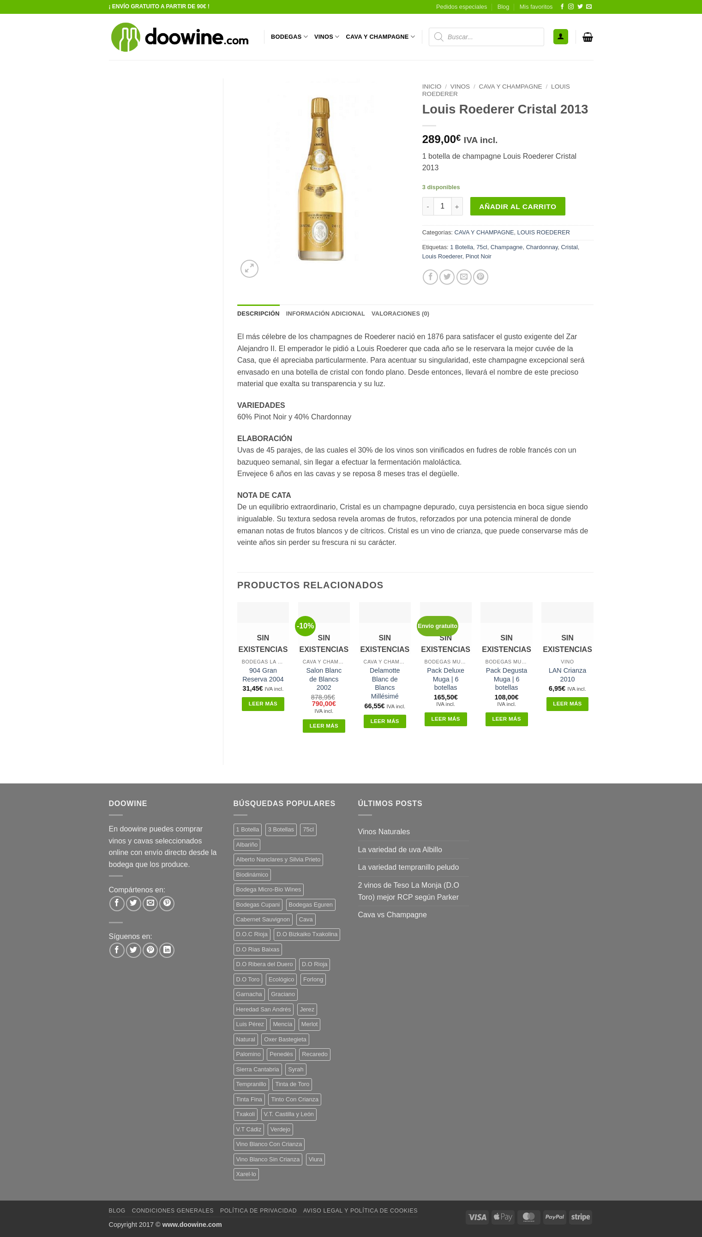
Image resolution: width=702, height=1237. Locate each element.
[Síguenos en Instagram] (571, 7)
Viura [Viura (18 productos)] (316, 1159)
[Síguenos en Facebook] (562, 7)
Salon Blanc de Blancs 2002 (324, 679)
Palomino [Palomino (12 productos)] (248, 1054)
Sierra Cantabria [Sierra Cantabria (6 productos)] (257, 1069)
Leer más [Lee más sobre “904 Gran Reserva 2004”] (263, 703)
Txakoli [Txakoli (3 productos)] (245, 1114)
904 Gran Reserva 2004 (263, 675)
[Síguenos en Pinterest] (150, 950)
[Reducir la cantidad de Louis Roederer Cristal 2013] (427, 206)
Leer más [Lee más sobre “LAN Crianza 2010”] (567, 703)
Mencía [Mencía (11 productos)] (282, 1024)
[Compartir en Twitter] (447, 277)
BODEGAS (289, 36)
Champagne (507, 247)
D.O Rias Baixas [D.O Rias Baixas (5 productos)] (258, 949)
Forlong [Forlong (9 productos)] (313, 979)
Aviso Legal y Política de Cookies (360, 1210)
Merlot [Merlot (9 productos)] (309, 1024)
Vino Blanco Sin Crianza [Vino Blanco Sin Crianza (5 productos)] (268, 1159)
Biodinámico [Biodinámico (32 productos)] (252, 874)
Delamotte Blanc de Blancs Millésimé (385, 683)
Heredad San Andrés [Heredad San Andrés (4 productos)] (263, 1009)
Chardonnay (542, 247)
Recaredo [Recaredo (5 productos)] (315, 1054)
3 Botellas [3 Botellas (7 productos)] (281, 829)
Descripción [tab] (258, 313)
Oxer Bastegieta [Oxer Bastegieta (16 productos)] (285, 1039)
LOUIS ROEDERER (543, 232)
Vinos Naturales (384, 832)
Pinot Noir (479, 256)
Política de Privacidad (258, 1210)
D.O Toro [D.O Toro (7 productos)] (248, 979)
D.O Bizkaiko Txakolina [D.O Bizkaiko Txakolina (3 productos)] (306, 934)
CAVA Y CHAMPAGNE (380, 36)
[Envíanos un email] (589, 7)
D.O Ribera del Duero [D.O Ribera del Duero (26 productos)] (264, 964)
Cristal (569, 247)
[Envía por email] (464, 277)
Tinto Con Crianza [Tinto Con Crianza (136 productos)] (294, 1099)
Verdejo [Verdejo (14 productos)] (280, 1129)
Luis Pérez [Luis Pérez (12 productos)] (250, 1024)
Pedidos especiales (461, 6)
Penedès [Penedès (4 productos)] (281, 1054)
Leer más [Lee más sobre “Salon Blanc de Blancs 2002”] (324, 726)
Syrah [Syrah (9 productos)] (295, 1069)
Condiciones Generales (173, 1210)
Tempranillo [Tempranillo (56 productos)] (251, 1084)
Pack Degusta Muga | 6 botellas (507, 679)
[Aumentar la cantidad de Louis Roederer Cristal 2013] (457, 206)
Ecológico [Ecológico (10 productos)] (281, 979)
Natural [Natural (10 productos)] (245, 1039)
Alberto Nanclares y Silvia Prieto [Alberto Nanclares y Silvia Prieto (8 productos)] (278, 859)
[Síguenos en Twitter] (580, 7)
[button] (560, 36)
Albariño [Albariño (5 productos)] (247, 844)
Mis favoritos (536, 6)
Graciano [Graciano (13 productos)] (283, 994)
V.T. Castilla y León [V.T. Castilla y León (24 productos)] (289, 1114)
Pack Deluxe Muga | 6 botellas (445, 679)
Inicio (432, 86)
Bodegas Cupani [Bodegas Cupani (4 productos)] (258, 904)
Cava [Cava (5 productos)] (306, 919)
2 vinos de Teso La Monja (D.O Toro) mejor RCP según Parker (408, 891)
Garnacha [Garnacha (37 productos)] (249, 994)
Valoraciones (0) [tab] (400, 313)
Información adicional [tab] (325, 313)
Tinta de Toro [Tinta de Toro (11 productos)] (292, 1084)
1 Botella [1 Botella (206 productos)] (247, 829)
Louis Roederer (442, 256)
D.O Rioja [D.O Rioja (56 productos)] (314, 964)
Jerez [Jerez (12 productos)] (307, 1009)
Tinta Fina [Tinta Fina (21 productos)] (249, 1099)
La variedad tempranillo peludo (408, 867)
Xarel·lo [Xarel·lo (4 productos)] (246, 1174)
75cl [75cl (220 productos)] (308, 829)
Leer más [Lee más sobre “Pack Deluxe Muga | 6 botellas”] (446, 719)
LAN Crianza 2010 (568, 675)
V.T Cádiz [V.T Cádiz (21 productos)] (249, 1129)
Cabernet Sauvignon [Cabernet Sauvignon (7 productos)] (263, 919)
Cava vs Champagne (392, 915)
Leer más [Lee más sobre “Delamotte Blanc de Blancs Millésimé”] (385, 721)
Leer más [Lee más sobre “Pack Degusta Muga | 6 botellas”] (506, 719)
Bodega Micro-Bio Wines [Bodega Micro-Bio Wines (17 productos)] (268, 889)
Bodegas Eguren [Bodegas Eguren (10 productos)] (311, 904)
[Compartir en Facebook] (430, 277)
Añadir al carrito (517, 206)
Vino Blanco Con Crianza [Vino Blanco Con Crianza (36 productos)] (269, 1144)
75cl (481, 247)
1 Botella (461, 247)
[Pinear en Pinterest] (480, 277)
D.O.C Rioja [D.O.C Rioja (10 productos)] (252, 934)
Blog (504, 6)
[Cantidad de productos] (442, 206)
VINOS (327, 36)
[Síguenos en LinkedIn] (166, 950)
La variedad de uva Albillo (400, 850)
